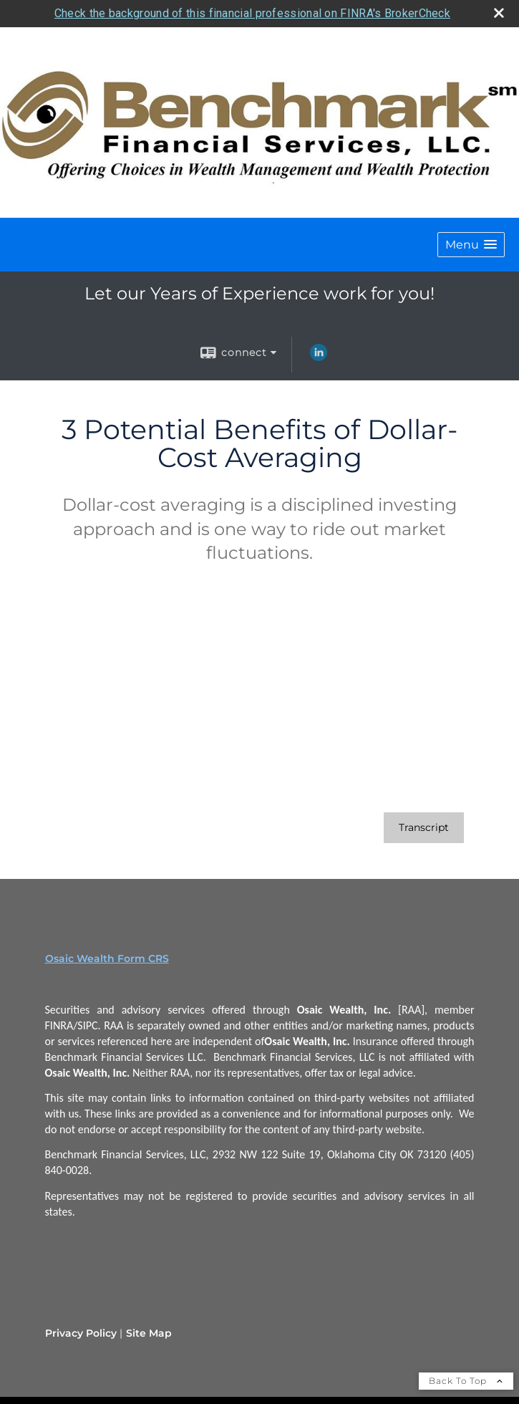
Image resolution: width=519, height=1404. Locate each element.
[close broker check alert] (499, 13)
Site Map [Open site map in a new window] (149, 1333)
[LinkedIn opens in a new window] (318, 357)
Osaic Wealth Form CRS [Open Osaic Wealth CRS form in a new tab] (107, 958)
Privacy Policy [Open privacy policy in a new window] (81, 1333)
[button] (471, 244)
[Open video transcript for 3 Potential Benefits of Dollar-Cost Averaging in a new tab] (424, 827)
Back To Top (466, 1380)
